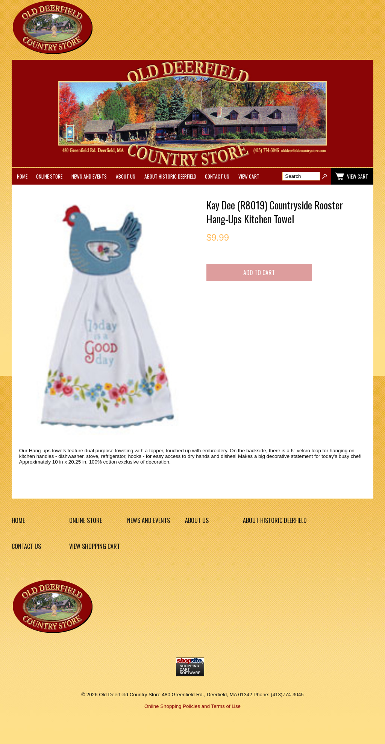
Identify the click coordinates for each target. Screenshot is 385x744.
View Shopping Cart (94, 546)
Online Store (49, 176)
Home (22, 176)
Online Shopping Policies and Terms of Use (192, 706)
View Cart (248, 176)
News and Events (89, 176)
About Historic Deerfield (170, 176)
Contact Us (217, 176)
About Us (125, 176)
